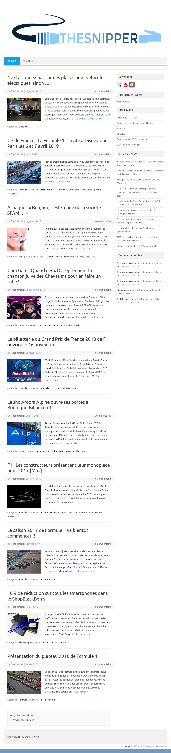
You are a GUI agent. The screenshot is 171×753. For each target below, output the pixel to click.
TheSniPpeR (17, 91)
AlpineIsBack (57, 451)
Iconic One (130, 746)
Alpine (46, 451)
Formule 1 (24, 189)
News (21, 325)
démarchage (69, 256)
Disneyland (46, 189)
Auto (21, 451)
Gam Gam (41, 325)
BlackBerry (24, 642)
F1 (54, 189)
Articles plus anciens (22, 720)
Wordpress (161, 746)
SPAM (94, 256)
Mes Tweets (123, 101)
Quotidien (24, 126)
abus (42, 256)
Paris (98, 189)
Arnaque (23, 256)
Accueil (12, 61)
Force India (50, 512)
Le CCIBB (121, 134)
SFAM (80, 256)
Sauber (11, 516)
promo (45, 642)
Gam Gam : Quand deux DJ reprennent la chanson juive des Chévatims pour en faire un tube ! (54, 276)
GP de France (75, 189)
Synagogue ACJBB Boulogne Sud (132, 139)
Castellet (45, 388)
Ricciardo (12, 193)
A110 (38, 451)
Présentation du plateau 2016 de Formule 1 (52, 656)
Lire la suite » (94, 118)
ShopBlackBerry (58, 642)
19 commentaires (102, 221)
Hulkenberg (89, 189)
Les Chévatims (55, 325)
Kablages (121, 128)
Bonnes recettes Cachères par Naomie (135, 123)
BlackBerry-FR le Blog (127, 117)
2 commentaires (102, 415)
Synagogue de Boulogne (128, 144)
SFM (87, 256)
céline (59, 256)
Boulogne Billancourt (75, 451)
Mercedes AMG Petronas (81, 512)
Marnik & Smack (71, 325)
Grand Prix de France (65, 388)
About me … (29, 61)
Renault (98, 512)
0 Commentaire (103, 91)
